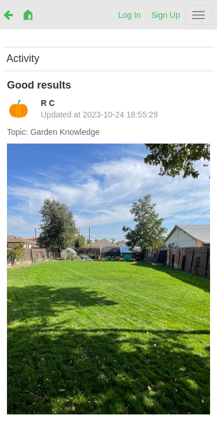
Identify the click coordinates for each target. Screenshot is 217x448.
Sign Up (165, 15)
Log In (129, 15)
